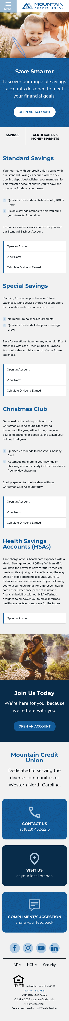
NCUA (32, 964)
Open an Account (35, 112)
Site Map (40, 990)
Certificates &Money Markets (45, 136)
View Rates (14, 257)
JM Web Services (48, 1008)
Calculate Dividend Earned (24, 267)
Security (49, 964)
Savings (12, 135)
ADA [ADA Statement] (17, 964)
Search (28, 990)
